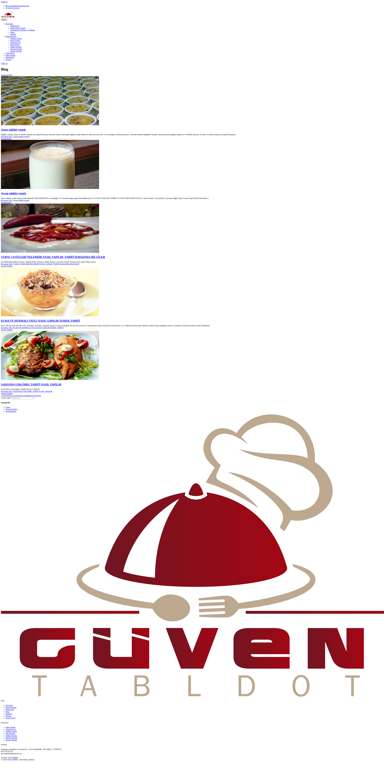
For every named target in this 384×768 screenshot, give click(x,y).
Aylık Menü (10, 53)
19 (27, 396)
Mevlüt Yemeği (16, 49)
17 (23, 396)
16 (21, 396)
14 (18, 396)
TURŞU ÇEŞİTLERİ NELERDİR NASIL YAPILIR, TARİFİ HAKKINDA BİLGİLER (53, 256)
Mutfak (13, 34)
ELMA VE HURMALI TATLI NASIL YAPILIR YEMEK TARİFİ (40, 320)
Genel (8, 407)
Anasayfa (4, 75)
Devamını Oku (15, 137)
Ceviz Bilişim (13, 758)
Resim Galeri (11, 718)
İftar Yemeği (15, 45)
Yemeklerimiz (6, 139)
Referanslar (10, 57)
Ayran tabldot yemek (13, 193)
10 (10, 396)
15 (19, 396)
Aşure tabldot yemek (13, 129)
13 (16, 396)
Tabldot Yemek (16, 39)
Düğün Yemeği (16, 47)
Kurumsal (9, 24)
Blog (7, 712)
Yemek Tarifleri (7, 266)
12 (14, 396)
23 (34, 396)
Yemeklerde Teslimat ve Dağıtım (22, 30)
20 (29, 396)
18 (25, 396)
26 (40, 396)
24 (36, 396)
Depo (12, 32)
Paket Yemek (15, 41)
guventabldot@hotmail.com (17, 6)
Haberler (9, 714)
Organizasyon (15, 43)
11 (12, 396)
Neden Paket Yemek (17, 28)
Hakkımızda (14, 26)
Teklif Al (4, 2)
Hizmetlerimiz (11, 36)
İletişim (8, 60)
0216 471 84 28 (12, 8)
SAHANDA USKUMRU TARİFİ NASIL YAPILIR (31, 384)
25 (38, 396)
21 (31, 396)
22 (33, 396)
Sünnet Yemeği (16, 51)
